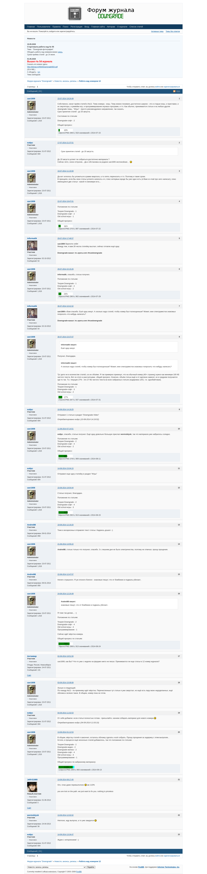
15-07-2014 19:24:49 (65, 99)
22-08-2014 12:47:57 (65, 574)
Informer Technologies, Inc (168, 867)
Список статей (136, 27)
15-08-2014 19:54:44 (65, 488)
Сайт (29, 675)
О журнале (122, 27)
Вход (87, 27)
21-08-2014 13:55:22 (65, 544)
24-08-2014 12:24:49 (65, 594)
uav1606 (31, 98)
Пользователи (43, 27)
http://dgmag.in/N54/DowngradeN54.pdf (42, 67)
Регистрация (76, 27)
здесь (60, 52)
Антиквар (32, 656)
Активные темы (157, 31)
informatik (32, 238)
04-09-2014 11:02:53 (65, 713)
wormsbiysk (33, 815)
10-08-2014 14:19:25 (65, 409)
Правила (56, 27)
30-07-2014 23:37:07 (65, 337)
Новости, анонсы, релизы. (65, 81)
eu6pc (30, 143)
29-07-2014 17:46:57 (65, 238)
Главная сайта (98, 27)
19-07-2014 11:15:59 (65, 171)
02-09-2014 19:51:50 (65, 656)
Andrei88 (31, 525)
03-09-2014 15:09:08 (65, 683)
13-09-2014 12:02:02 (65, 815)
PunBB (141, 867)
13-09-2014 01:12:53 (65, 732)
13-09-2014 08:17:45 (65, 780)
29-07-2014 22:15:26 (65, 269)
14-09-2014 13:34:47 (65, 834)
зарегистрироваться (172, 87)
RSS (178, 91)
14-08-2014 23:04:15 (65, 468)
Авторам (111, 27)
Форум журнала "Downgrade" (39, 81)
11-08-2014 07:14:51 (65, 429)
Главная (31, 27)
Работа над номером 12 (90, 81)
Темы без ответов (173, 31)
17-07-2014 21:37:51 (65, 143)
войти (157, 87)
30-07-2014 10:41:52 (65, 306)
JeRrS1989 (32, 779)
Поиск (65, 27)
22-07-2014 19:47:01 (65, 201)
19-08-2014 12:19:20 (65, 525)
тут (39, 72)
